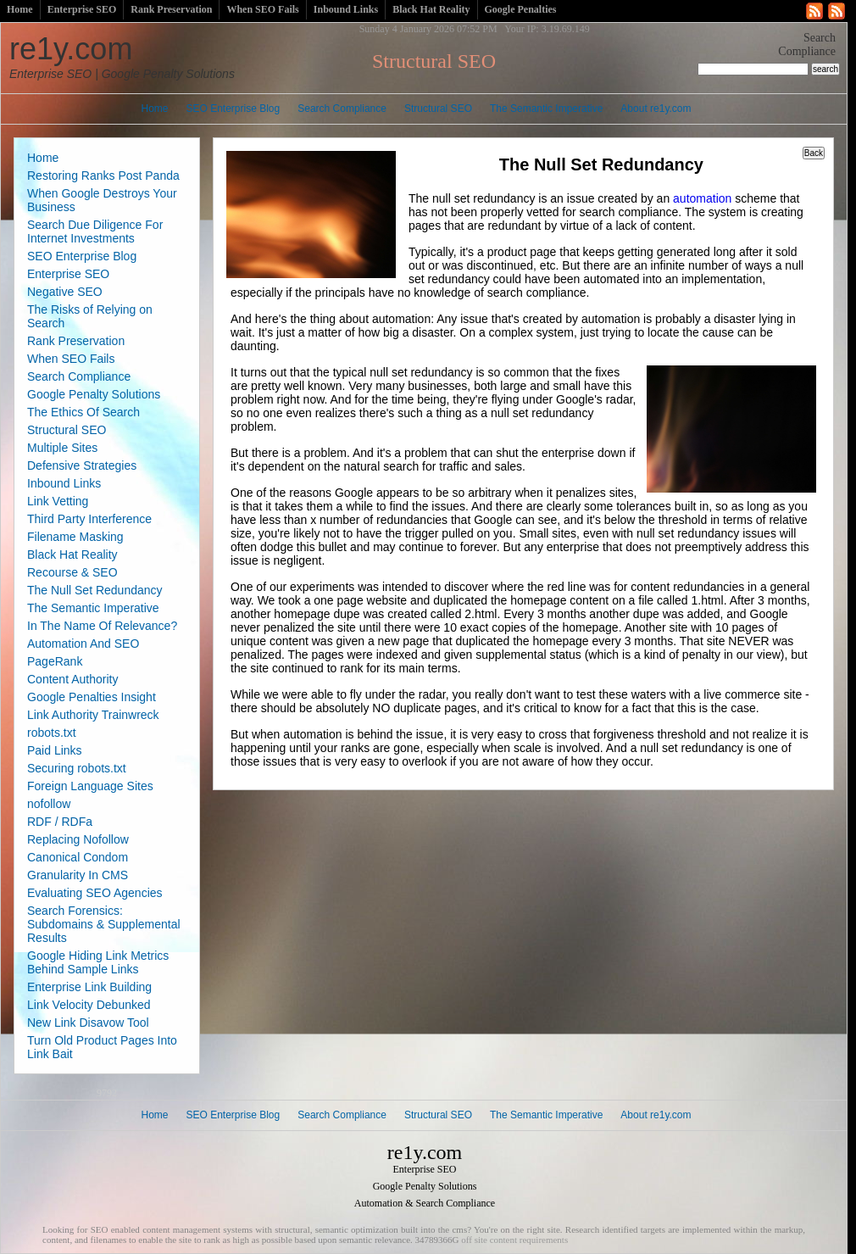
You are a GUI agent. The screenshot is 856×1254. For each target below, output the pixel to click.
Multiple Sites (62, 447)
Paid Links (54, 750)
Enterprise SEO (82, 9)
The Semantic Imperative (546, 108)
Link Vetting (57, 501)
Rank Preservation (171, 9)
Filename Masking (75, 536)
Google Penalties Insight (91, 697)
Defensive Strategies (81, 465)
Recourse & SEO (72, 572)
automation (702, 198)
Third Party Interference (89, 519)
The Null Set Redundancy (95, 590)
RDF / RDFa (59, 821)
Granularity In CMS (77, 875)
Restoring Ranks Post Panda (103, 175)
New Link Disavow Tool (88, 1022)
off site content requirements (514, 1239)
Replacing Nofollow (78, 839)
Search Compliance (341, 108)
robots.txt (51, 732)
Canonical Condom (77, 857)
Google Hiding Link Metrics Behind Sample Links (98, 962)
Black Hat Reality (431, 9)
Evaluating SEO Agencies (95, 893)
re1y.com (122, 56)
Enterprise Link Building (89, 987)
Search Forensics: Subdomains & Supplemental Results (104, 924)
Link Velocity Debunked (89, 1005)
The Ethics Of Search (83, 412)
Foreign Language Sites (90, 786)
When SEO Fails (262, 9)
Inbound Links (346, 9)
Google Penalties (521, 9)
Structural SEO (438, 108)
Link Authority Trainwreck (93, 715)
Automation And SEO (83, 643)
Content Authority (72, 679)
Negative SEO (65, 291)
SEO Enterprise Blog (233, 108)
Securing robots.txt (76, 768)
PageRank (54, 661)
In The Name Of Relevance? (102, 626)
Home (20, 9)
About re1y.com (655, 108)
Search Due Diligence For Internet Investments (95, 231)
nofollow (48, 804)
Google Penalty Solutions (93, 394)
